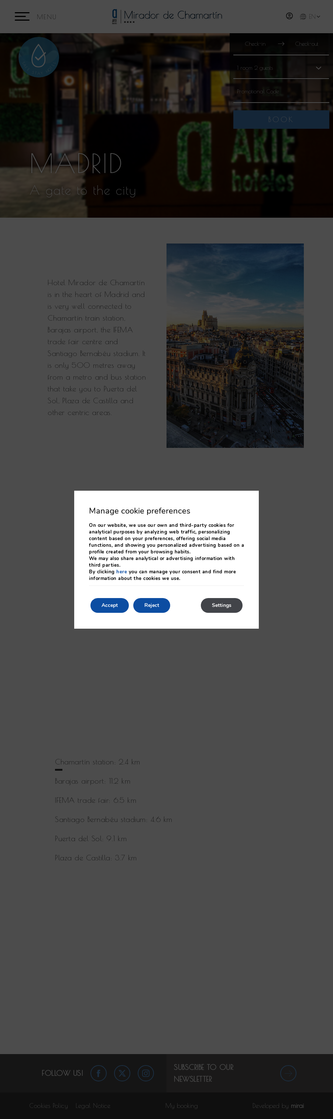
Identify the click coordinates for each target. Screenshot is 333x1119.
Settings (221, 605)
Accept (110, 605)
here (121, 572)
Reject (151, 605)
